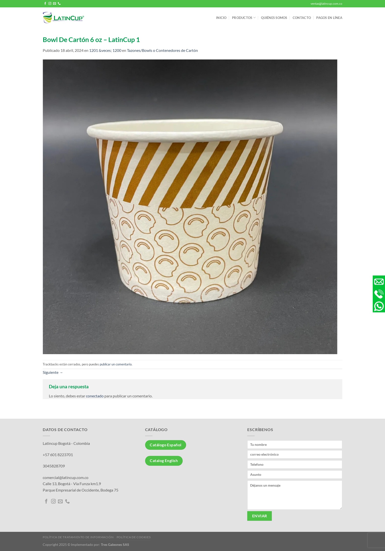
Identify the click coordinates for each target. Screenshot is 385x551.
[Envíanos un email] (54, 3)
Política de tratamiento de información (78, 537)
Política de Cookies (134, 537)
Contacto (302, 18)
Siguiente (53, 372)
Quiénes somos (274, 18)
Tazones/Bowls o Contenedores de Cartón (162, 50)
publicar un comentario (116, 364)
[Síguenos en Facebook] (45, 3)
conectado (95, 395)
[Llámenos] (59, 3)
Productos (244, 17)
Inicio (221, 18)
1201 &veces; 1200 (105, 50)
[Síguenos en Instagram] (49, 3)
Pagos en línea (329, 18)
